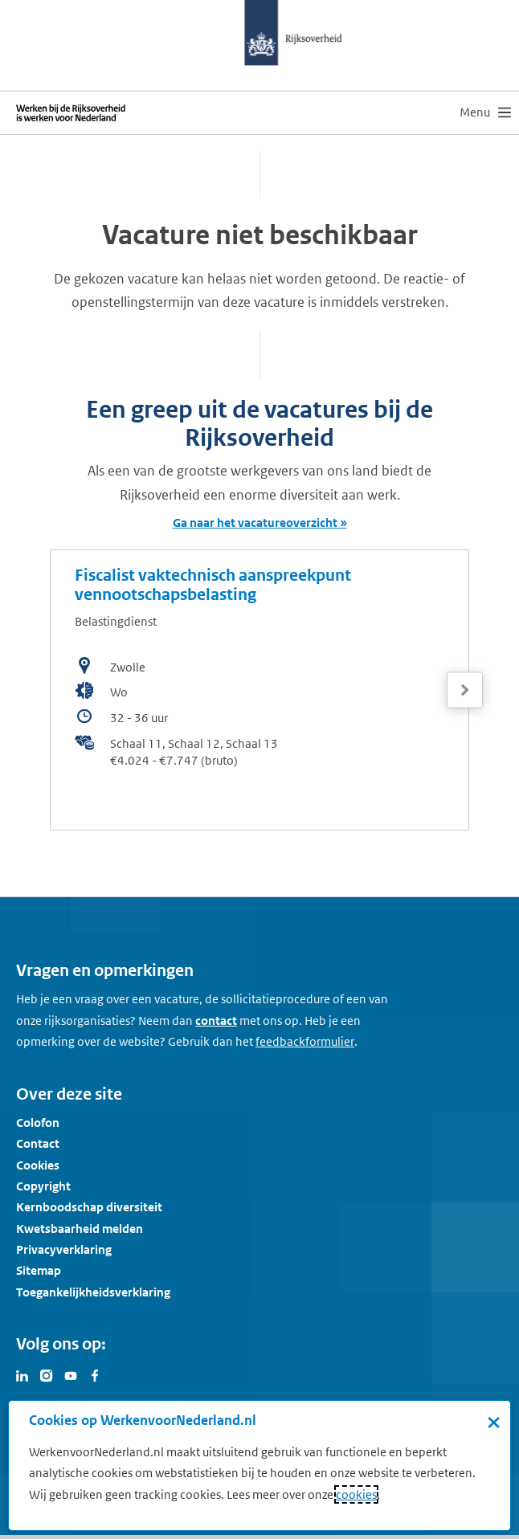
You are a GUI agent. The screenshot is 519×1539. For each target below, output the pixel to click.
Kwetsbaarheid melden (79, 1228)
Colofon (37, 1122)
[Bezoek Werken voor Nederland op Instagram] (47, 1374)
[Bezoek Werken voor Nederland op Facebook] (95, 1374)
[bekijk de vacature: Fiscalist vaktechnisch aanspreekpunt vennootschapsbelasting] (259, 690)
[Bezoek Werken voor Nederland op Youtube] (71, 1374)
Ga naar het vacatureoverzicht (255, 522)
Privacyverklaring (64, 1249)
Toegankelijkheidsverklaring (93, 1292)
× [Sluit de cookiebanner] (493, 1421)
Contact (37, 1143)
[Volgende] (465, 690)
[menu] (485, 112)
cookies (356, 1494)
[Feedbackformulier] (304, 1041)
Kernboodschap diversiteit (89, 1206)
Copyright (43, 1186)
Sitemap (38, 1270)
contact (216, 1020)
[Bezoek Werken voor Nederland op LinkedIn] (22, 1374)
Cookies (37, 1165)
